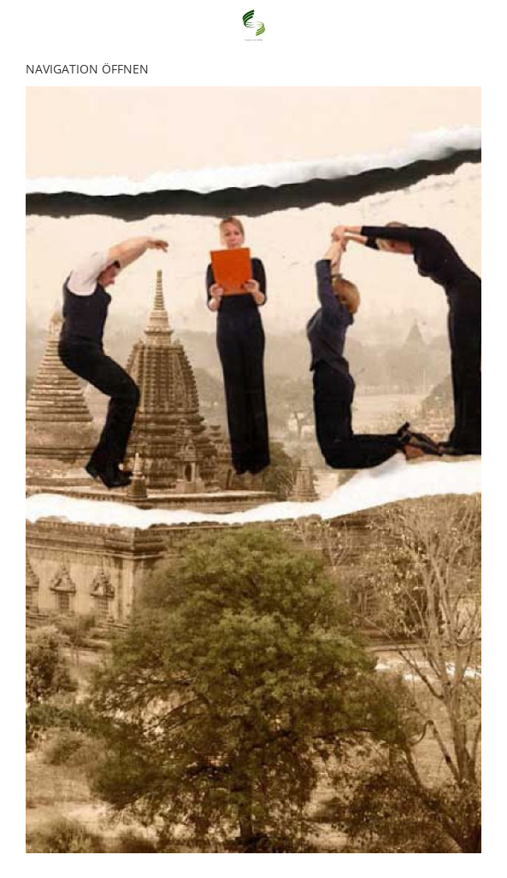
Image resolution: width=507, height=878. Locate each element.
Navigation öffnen (87, 69)
